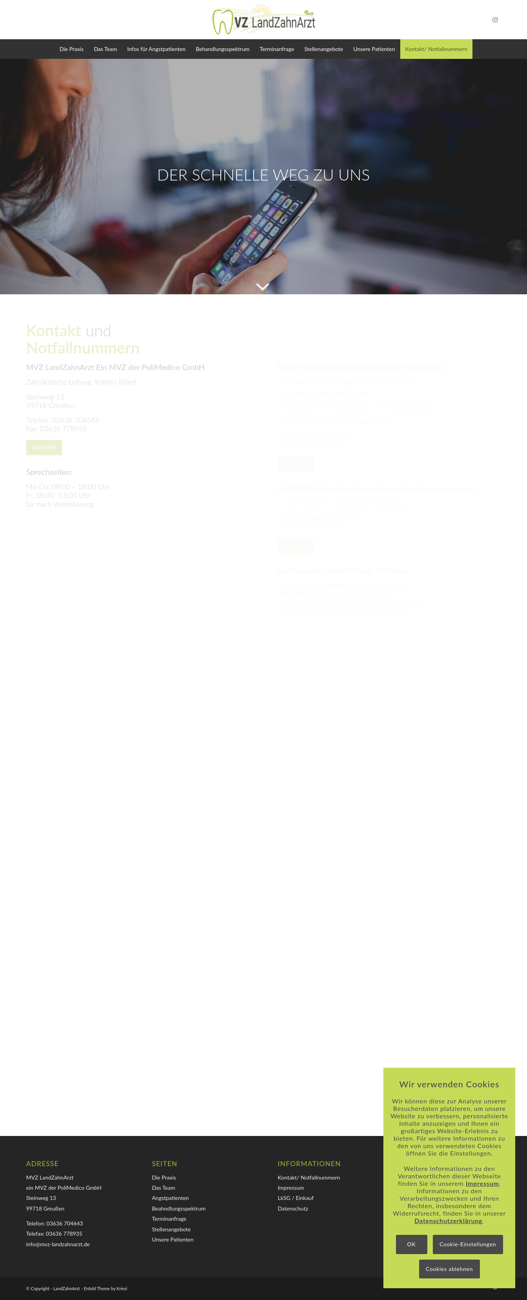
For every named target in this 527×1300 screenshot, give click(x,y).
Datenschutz (293, 1208)
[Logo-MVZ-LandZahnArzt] (263, 19)
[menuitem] (72, 49)
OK (411, 1244)
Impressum (291, 1187)
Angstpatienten (170, 1197)
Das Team (163, 1187)
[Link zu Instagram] (495, 20)
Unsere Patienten (172, 1239)
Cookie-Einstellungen (467, 1244)
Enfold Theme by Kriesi (105, 1288)
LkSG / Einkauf (296, 1197)
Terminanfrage (169, 1218)
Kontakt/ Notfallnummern (309, 1177)
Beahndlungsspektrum (179, 1208)
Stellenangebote (171, 1229)
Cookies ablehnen (449, 1268)
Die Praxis (164, 1177)
